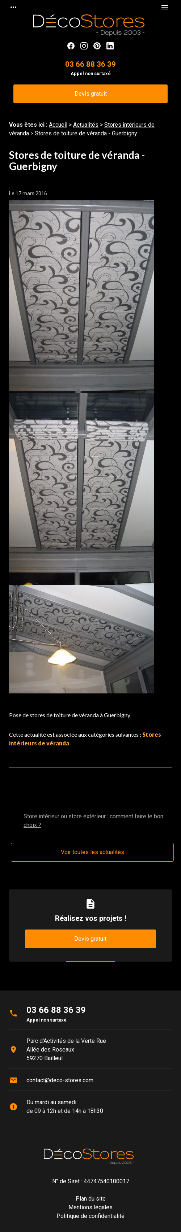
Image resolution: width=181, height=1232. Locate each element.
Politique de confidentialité (90, 1216)
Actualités (85, 124)
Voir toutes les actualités (92, 852)
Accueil (58, 124)
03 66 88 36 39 (90, 64)
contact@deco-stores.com (59, 1080)
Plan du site (91, 1198)
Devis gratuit (91, 93)
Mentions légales (90, 1207)
